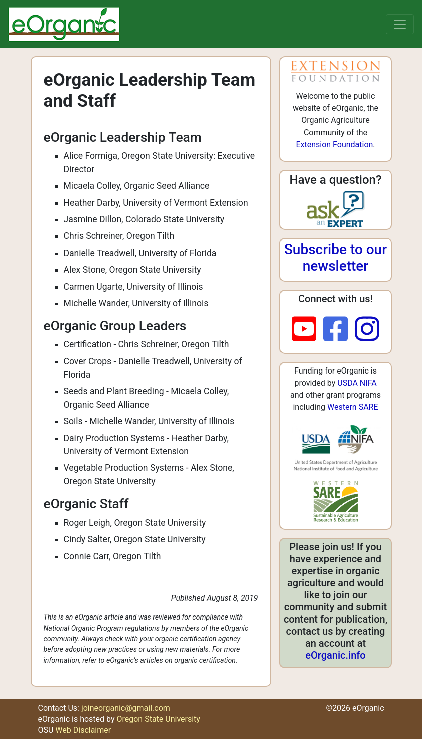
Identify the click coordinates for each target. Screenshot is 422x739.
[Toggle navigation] (400, 24)
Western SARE (352, 407)
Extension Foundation (334, 144)
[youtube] (307, 329)
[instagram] (367, 329)
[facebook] (339, 329)
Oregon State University (158, 719)
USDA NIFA (356, 383)
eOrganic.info (335, 655)
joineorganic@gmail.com (125, 708)
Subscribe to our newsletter (335, 258)
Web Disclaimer (83, 730)
